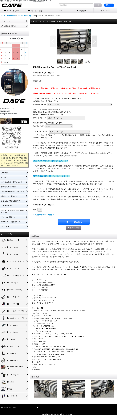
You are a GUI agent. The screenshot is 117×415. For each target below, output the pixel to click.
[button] (53, 41)
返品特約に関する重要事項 (43, 215)
